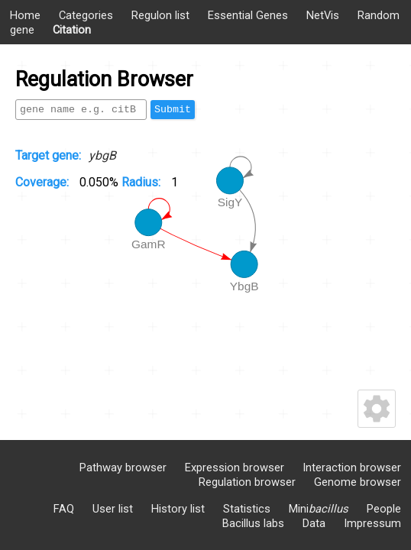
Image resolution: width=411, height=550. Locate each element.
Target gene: (48, 155)
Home (25, 15)
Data (314, 523)
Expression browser (234, 467)
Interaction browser (352, 467)
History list (178, 509)
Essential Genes (248, 15)
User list (112, 509)
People (384, 509)
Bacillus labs (253, 523)
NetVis (322, 15)
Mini (318, 509)
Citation (72, 30)
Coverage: (43, 182)
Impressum (372, 523)
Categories (86, 15)
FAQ (63, 509)
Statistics (246, 509)
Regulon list (160, 15)
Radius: (142, 182)
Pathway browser (123, 467)
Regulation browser (247, 482)
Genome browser (357, 482)
